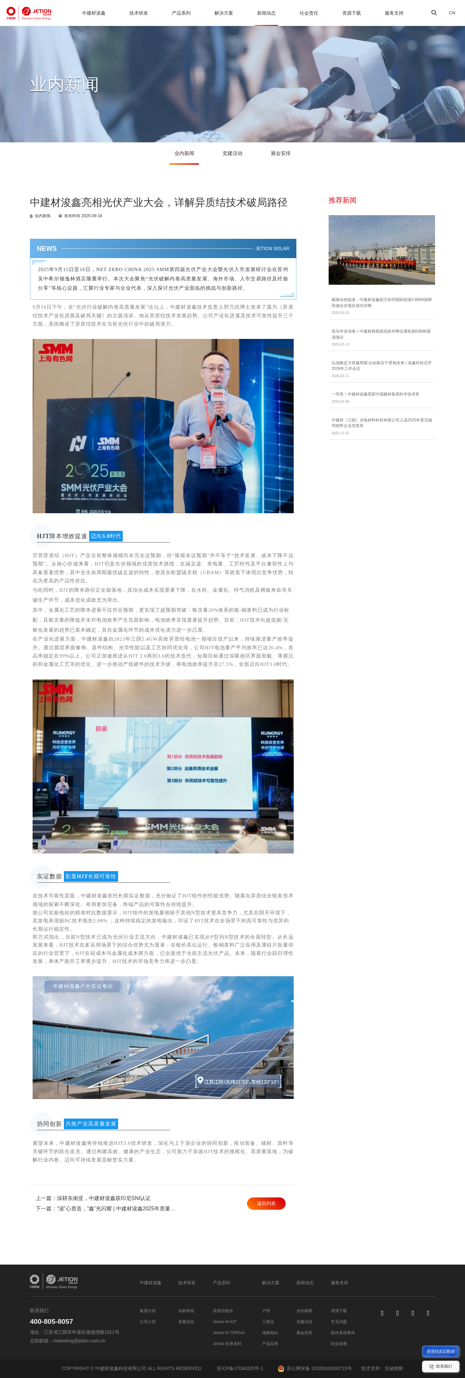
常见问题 (336, 1321)
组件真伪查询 (341, 1332)
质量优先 (187, 1321)
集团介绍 (149, 1310)
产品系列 (180, 13)
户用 (265, 1310)
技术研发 (138, 13)
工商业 (268, 1321)
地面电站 (270, 1332)
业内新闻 (181, 155)
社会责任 (307, 13)
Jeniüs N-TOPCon (230, 1332)
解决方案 (223, 13)
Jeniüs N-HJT (225, 1321)
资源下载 (350, 13)
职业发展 (336, 1343)
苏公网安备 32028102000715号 (315, 1368)
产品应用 (270, 1343)
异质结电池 (222, 1310)
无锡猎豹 (394, 1368)
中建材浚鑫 (93, 13)
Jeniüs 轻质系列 (227, 1343)
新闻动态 (265, 13)
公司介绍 (149, 1321)
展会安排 (283, 155)
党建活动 (232, 155)
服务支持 (392, 13)
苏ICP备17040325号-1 (240, 1368)
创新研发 (187, 1310)
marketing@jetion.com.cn (79, 1340)
